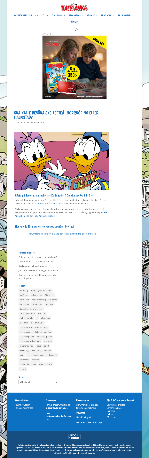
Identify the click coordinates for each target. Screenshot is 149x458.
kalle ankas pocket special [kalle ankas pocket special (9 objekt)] (30, 341)
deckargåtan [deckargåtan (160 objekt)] (37, 304)
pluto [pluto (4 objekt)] (22, 355)
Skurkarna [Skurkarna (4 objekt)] (52, 355)
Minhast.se (111, 417)
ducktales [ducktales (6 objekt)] (24, 309)
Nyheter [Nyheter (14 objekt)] (47, 350)
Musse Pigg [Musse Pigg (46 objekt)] (36, 350)
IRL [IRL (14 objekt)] (45, 313)
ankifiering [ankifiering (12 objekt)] (24, 295)
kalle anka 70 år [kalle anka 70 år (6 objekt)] (26, 327)
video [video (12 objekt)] (41, 364)
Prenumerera (125, 16)
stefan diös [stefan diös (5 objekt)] (24, 359)
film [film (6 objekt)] (39, 313)
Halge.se (110, 414)
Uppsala (54, 203)
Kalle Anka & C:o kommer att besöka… (36, 261)
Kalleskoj (40, 16)
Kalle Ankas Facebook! (44, 215)
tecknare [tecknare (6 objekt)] (35, 359)
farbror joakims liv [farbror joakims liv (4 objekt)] (27, 313)
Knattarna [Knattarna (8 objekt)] (48, 341)
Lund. (28, 203)
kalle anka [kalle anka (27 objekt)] (24, 323)
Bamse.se (111, 411)
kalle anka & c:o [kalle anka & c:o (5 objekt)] (37, 323)
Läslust (91, 16)
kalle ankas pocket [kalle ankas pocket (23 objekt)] (44, 336)
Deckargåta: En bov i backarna (32, 266)
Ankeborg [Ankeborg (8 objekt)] (24, 290)
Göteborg (41, 203)
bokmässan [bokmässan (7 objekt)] (24, 300)
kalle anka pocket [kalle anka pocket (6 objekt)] (27, 336)
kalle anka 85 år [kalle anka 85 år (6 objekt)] (41, 327)
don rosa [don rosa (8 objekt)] (49, 304)
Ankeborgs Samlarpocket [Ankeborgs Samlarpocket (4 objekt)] (41, 290)
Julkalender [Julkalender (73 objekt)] (45, 318)
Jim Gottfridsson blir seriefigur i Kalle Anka (38, 270)
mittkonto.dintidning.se (57, 407)
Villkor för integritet (83, 417)
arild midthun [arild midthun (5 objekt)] (36, 295)
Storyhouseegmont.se (116, 404)
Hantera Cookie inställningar (89, 422)
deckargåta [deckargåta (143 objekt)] (24, 304)
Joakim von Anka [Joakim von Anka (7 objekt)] (26, 318)
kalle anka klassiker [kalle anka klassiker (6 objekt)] (43, 332)
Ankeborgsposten (23, 16)
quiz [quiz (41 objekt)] (28, 355)
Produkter (106, 16)
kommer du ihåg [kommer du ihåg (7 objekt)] (26, 346)
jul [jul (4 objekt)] (37, 318)
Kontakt (74, 22)
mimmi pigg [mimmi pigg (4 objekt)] (24, 350)
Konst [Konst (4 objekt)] (38, 346)
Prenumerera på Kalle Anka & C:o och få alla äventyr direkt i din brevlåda (62, 233)
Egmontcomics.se (114, 407)
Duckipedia (57, 16)
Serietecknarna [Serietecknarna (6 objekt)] (39, 355)
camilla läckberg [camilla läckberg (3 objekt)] (39, 300)
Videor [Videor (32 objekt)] (49, 364)
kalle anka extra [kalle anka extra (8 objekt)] (26, 332)
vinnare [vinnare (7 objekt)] (23, 369)
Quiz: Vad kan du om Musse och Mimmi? (37, 257)
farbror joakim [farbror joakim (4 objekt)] (36, 309)
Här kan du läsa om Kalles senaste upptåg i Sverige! (44, 226)
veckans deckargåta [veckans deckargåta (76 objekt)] (28, 364)
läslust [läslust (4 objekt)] (46, 346)
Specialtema (75, 16)
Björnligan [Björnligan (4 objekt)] (49, 295)
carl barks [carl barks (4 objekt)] (52, 300)
